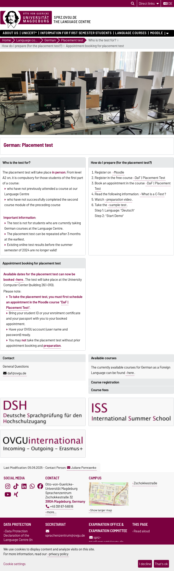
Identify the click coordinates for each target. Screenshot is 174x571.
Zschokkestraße (145, 483)
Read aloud (142, 531)
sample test (117, 205)
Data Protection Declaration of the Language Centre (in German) (18, 537)
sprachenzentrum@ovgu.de (65, 533)
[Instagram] (8, 486)
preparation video (119, 199)
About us (10, 33)
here (19, 279)
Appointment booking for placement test (95, 46)
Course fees (100, 390)
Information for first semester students (75, 33)
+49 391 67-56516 (59, 506)
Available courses (103, 358)
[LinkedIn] (24, 486)
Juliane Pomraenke (81, 467)
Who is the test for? (102, 40)
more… (51, 512)
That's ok (161, 564)
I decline (145, 564)
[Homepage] (26, 20)
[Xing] (16, 494)
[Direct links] (149, 3)
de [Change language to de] (167, 3)
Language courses (131, 33)
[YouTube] (8, 494)
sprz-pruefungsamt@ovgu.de (106, 539)
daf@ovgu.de (14, 373)
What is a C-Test (152, 194)
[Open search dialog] (132, 3)
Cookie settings (14, 564)
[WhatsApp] (32, 486)
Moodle (156, 33)
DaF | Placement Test (150, 178)
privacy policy (58, 554)
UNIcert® (29, 33)
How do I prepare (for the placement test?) (32, 46)
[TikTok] (16, 486)
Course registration (105, 382)
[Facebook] (40, 486)
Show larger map (101, 510)
